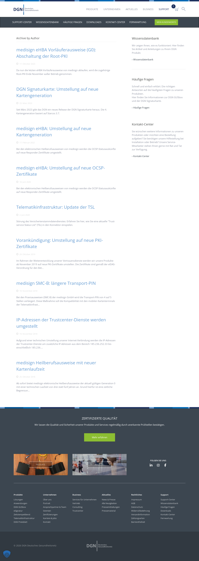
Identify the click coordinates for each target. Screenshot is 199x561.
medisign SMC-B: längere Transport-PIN (56, 283)
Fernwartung (167, 518)
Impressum (136, 499)
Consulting (77, 507)
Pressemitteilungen (111, 507)
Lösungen (18, 499)
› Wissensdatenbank (142, 59)
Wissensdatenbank (169, 503)
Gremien (47, 510)
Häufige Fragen (168, 507)
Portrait (46, 503)
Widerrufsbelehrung (140, 510)
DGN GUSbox (20, 507)
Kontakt (47, 522)
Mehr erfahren (99, 437)
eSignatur (18, 510)
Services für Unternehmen (84, 499)
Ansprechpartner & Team (54, 507)
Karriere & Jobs (50, 518)
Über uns (47, 499)
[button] (7, 554)
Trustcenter (77, 510)
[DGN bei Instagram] (158, 465)
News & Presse (108, 499)
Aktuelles (132, 9)
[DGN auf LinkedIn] (151, 465)
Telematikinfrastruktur (24, 518)
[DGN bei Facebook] (165, 465)
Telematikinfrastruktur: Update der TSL (55, 207)
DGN (26, 10)
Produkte (92, 9)
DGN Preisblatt (20, 522)
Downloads (166, 510)
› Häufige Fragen (140, 107)
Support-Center (168, 499)
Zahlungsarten (138, 518)
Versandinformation (140, 514)
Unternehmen (111, 9)
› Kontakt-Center (140, 156)
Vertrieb (76, 503)
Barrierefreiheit (138, 522)
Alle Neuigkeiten (109, 503)
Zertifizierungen (50, 514)
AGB (133, 503)
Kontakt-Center (168, 514)
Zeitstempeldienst (22, 514)
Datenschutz (137, 507)
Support (164, 9)
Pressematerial (109, 510)
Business (148, 9)
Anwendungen (20, 503)
